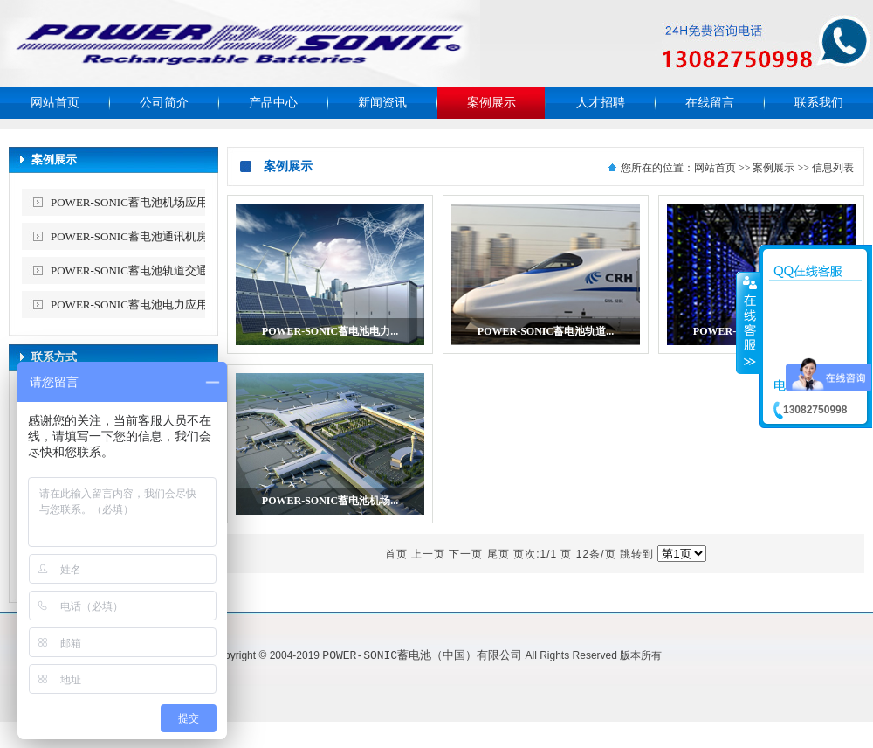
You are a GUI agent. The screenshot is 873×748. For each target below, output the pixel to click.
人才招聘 (600, 102)
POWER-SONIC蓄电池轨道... (546, 331)
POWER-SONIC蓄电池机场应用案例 (140, 202)
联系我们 (818, 102)
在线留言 (709, 102)
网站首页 (55, 102)
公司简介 (164, 102)
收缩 (748, 322)
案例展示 (491, 102)
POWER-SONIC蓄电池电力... (330, 331)
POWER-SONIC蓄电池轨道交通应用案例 (140, 274)
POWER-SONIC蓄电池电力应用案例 (140, 304)
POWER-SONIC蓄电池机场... (330, 501)
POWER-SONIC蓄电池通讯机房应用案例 (140, 240)
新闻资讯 (382, 102)
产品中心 (273, 102)
